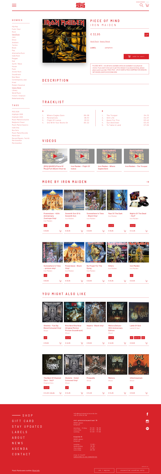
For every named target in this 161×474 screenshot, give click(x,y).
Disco (14, 40)
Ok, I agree (104, 470)
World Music (16, 93)
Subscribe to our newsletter (85, 457)
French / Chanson (18, 96)
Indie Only (15, 128)
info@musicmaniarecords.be (85, 413)
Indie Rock (16, 56)
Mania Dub (16, 135)
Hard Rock (16, 34)
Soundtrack (16, 74)
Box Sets (15, 130)
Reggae (15, 58)
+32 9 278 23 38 (80, 415)
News (18, 443)
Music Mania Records (20, 133)
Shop (28, 415)
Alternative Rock (18, 53)
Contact (21, 454)
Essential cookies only (133, 470)
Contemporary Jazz (19, 80)
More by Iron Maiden (64, 181)
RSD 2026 (15, 112)
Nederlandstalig (18, 98)
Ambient (15, 42)
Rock (14, 32)
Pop (13, 50)
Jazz (14, 37)
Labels (20, 432)
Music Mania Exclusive (20, 120)
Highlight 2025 (17, 117)
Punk (14, 69)
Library (14, 90)
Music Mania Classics (20, 125)
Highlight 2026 (17, 114)
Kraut (14, 82)
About (19, 437)
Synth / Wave (17, 64)
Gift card (23, 421)
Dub (13, 61)
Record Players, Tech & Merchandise (20, 139)
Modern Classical (18, 85)
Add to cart (136, 56)
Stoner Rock (16, 72)
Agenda (20, 448)
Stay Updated (27, 426)
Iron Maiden (103, 24)
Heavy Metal (16, 88)
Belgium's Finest (18, 122)
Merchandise (17, 143)
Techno (15, 45)
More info (36, 470)
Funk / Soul (16, 29)
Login (147, 2)
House (14, 66)
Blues (14, 48)
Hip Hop (15, 26)
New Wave (16, 77)
